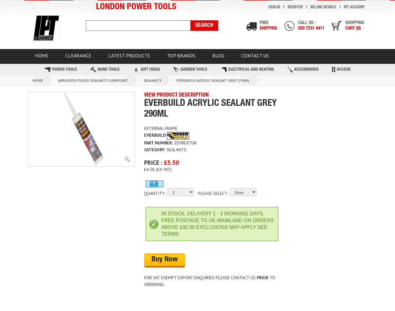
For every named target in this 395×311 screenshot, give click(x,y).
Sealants (152, 80)
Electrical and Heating (247, 69)
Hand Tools (104, 69)
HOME (41, 55)
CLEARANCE (78, 55)
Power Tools (60, 69)
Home (37, 80)
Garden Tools (190, 69)
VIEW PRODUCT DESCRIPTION (176, 95)
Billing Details (323, 8)
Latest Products (129, 55)
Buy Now (165, 259)
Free (268, 26)
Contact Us (255, 55)
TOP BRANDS (181, 55)
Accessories (303, 70)
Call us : (311, 26)
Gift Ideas (146, 69)
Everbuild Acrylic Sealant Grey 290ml (213, 80)
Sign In (274, 8)
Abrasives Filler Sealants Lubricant (93, 80)
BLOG (218, 55)
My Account (354, 8)
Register (295, 8)
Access (341, 69)
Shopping (354, 26)
